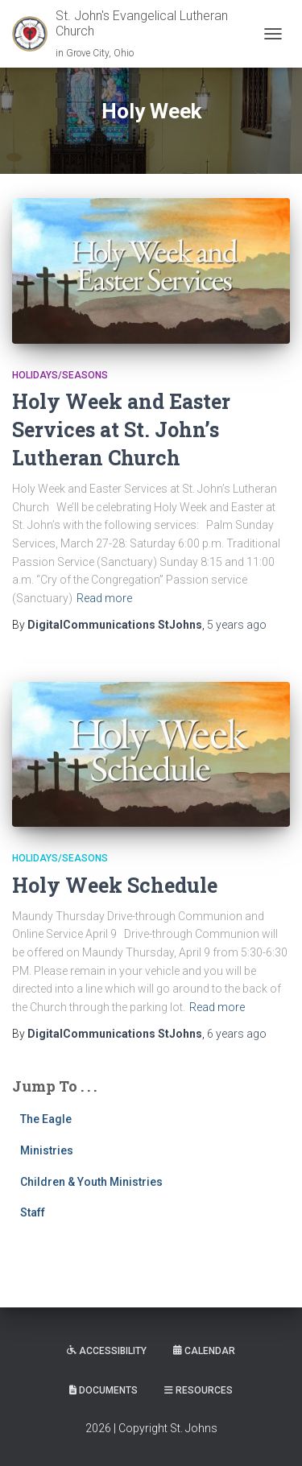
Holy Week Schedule (114, 885)
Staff (32, 1212)
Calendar (204, 1351)
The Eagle (46, 1119)
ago (237, 624)
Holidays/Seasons (60, 375)
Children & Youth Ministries (91, 1181)
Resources (198, 1390)
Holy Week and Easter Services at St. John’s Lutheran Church (121, 429)
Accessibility (107, 1351)
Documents (103, 1390)
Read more (104, 598)
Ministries (46, 1150)
